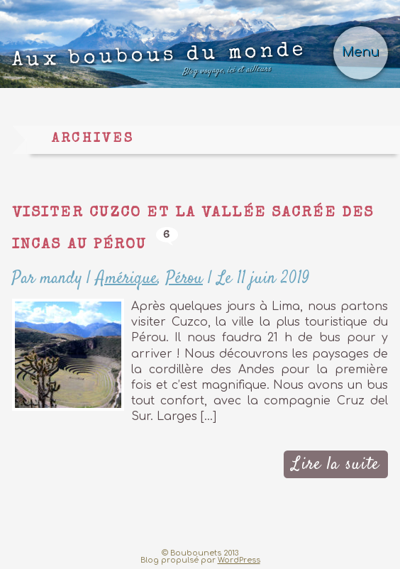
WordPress (239, 560)
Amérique (126, 278)
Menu (360, 52)
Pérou (184, 278)
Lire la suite (335, 464)
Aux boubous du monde (158, 62)
